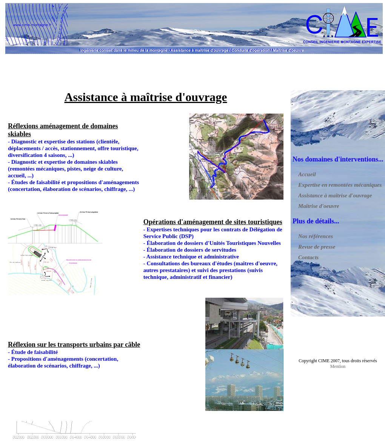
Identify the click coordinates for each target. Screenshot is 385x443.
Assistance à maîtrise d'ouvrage (335, 195)
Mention (338, 366)
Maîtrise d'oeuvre (318, 206)
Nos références (315, 236)
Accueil (307, 174)
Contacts (308, 257)
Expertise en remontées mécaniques (340, 185)
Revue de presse (316, 247)
